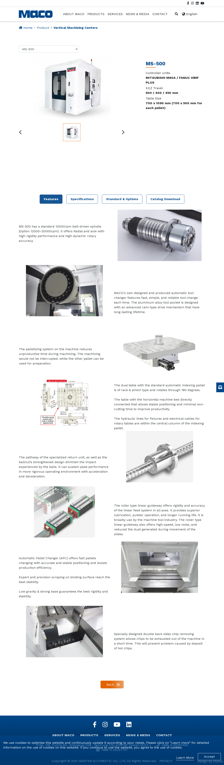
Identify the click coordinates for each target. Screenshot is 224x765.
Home (28, 28)
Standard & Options (122, 445)
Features (51, 445)
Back (110, 684)
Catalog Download (165, 445)
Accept (209, 756)
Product (43, 28)
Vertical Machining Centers (76, 28)
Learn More (185, 757)
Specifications (82, 445)
